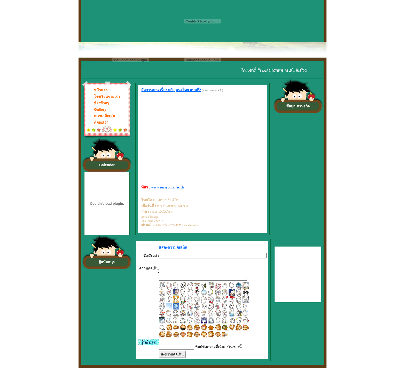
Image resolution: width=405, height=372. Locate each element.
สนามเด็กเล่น (104, 116)
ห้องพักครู (101, 103)
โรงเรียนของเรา (107, 96)
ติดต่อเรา (101, 122)
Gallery (100, 109)
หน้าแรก (100, 90)
